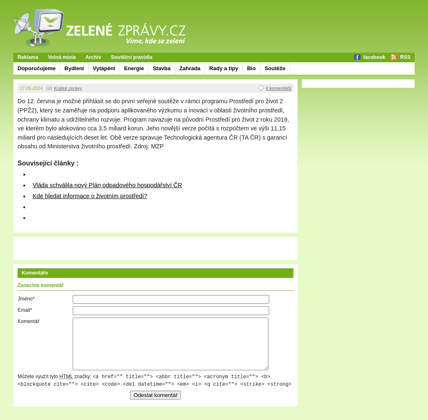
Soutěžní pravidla (131, 57)
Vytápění (104, 68)
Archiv (93, 57)
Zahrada (190, 68)
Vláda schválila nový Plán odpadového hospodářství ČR (107, 185)
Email (25, 310)
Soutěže (275, 68)
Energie (134, 68)
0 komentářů (278, 88)
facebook (374, 57)
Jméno (26, 299)
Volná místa (62, 57)
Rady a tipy (223, 68)
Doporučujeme (37, 68)
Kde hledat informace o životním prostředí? (90, 196)
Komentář (28, 321)
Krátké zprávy (68, 88)
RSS (405, 57)
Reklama (28, 57)
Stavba (162, 68)
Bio (251, 68)
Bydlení (74, 68)
